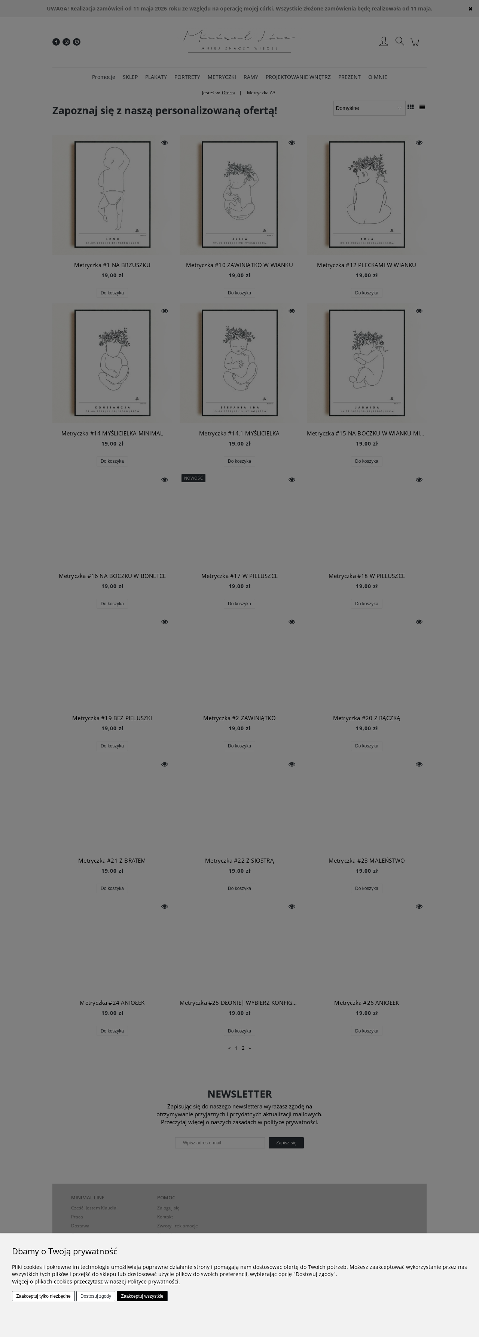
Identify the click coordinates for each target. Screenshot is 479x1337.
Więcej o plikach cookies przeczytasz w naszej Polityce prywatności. (96, 1281)
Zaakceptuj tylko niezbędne (43, 1296)
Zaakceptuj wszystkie (142, 1296)
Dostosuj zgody (95, 1296)
